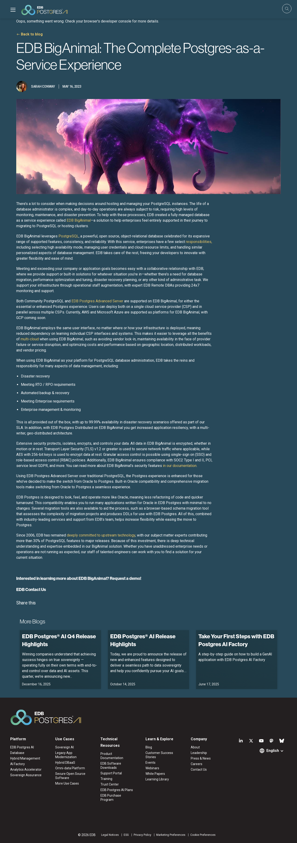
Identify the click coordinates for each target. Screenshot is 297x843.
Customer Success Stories (159, 755)
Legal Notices (110, 835)
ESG (126, 835)
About (195, 747)
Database (17, 753)
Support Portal (111, 773)
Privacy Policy (142, 835)
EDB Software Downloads (110, 766)
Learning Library (157, 779)
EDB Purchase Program (110, 797)
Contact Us (199, 769)
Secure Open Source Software (70, 776)
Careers (196, 764)
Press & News (201, 758)
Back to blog (32, 34)
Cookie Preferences (203, 835)
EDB (79, 220)
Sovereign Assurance (26, 775)
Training (106, 779)
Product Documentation (111, 756)
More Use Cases (67, 783)
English (272, 750)
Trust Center (109, 784)
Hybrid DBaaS (65, 762)
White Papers (155, 774)
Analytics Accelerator (26, 769)
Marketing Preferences (170, 835)
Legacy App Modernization (66, 755)
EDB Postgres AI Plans (116, 790)
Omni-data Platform (70, 768)
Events (150, 762)
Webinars (152, 768)
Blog (148, 747)
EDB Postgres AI (22, 747)
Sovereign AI (64, 747)
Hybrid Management (25, 758)
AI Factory (17, 764)
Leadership (199, 753)
